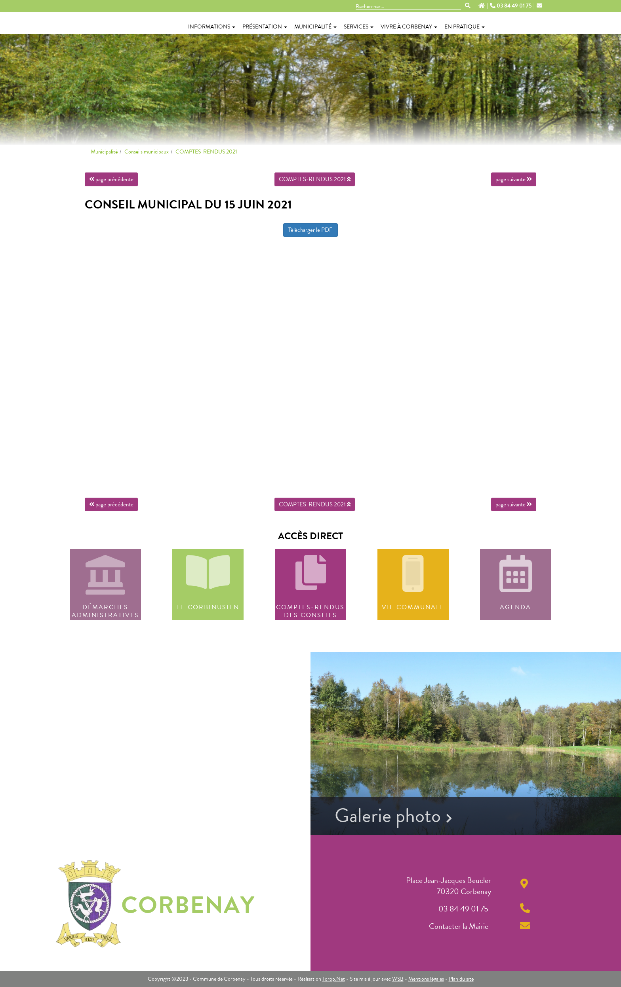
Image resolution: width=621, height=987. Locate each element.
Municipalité (315, 27)
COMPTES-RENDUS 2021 (206, 152)
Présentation (264, 27)
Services (358, 27)
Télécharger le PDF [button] (310, 229)
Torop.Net (333, 979)
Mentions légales (426, 979)
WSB (398, 979)
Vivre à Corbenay (409, 27)
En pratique (464, 27)
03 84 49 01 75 (511, 6)
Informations (211, 27)
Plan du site (461, 979)
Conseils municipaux (146, 152)
